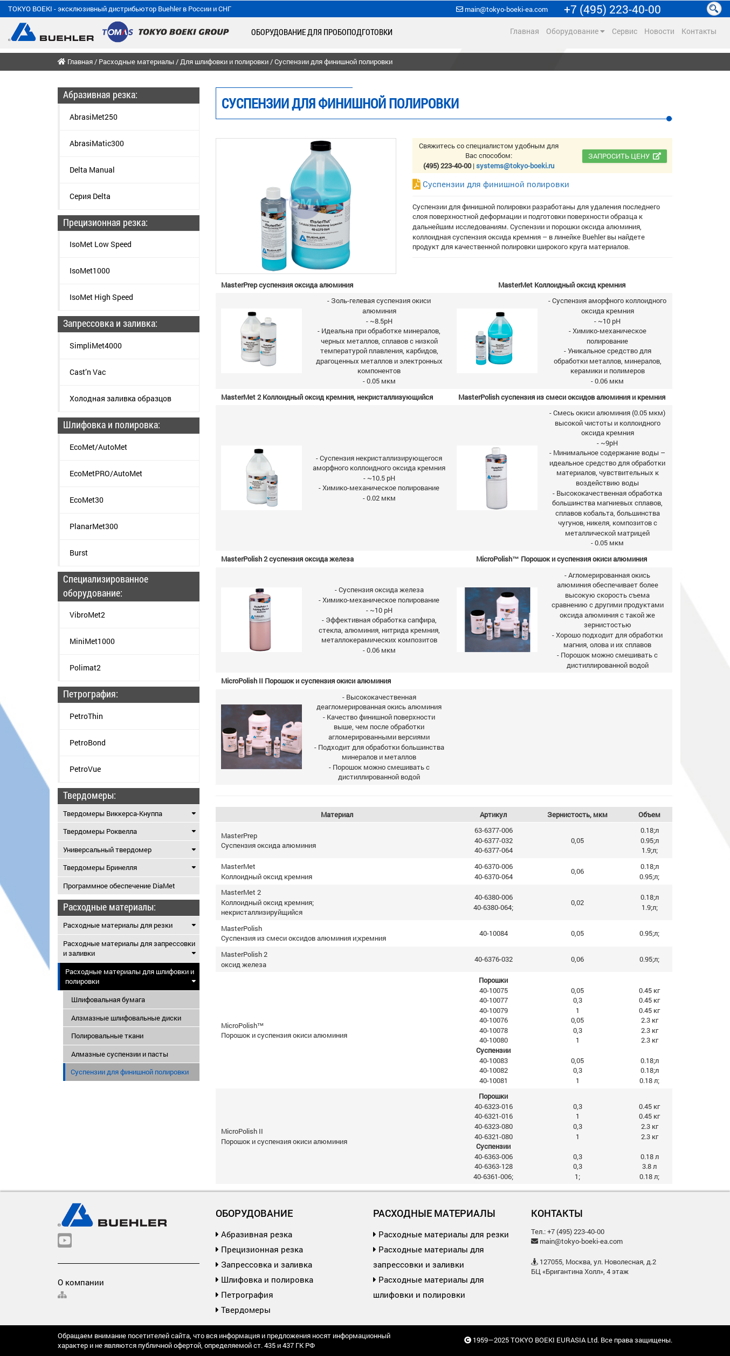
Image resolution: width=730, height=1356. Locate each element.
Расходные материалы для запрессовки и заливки (129, 948)
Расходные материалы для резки (129, 925)
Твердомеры (243, 1309)
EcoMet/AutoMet (98, 447)
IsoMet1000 (90, 270)
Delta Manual (92, 170)
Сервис (624, 31)
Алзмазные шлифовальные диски (126, 1018)
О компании (81, 1282)
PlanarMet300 (94, 526)
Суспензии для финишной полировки (490, 184)
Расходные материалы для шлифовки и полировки (130, 977)
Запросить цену (624, 156)
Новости (659, 31)
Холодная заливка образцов (120, 398)
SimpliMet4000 (96, 345)
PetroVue (85, 769)
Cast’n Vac (88, 372)
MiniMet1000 (92, 641)
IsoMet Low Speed (101, 244)
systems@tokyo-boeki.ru (515, 165)
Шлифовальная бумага (108, 999)
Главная (524, 31)
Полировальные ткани (107, 1035)
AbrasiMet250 (94, 117)
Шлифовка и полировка (264, 1279)
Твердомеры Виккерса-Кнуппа (129, 813)
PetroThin (86, 716)
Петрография (244, 1294)
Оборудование (575, 31)
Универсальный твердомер (129, 849)
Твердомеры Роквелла (129, 831)
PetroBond (88, 742)
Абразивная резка (254, 1234)
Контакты (699, 31)
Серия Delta (90, 196)
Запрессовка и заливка (264, 1264)
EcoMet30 (87, 500)
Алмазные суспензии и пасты (119, 1054)
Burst (79, 552)
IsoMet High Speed (101, 297)
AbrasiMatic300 (97, 143)
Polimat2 (85, 667)
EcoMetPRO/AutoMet (106, 473)
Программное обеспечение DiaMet (119, 886)
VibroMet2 (87, 614)
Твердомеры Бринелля (129, 867)
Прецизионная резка (259, 1249)
